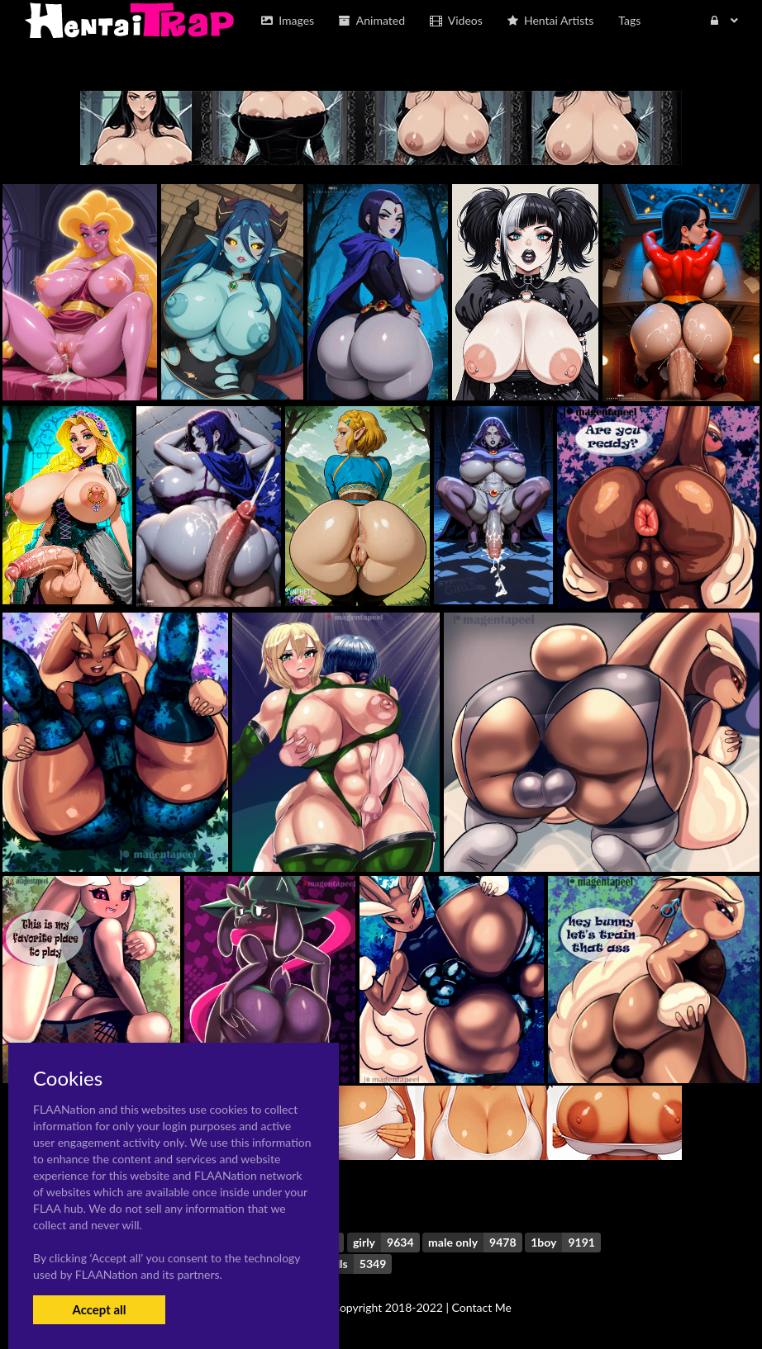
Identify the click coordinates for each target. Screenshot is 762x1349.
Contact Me (482, 1307)
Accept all (99, 1309)
